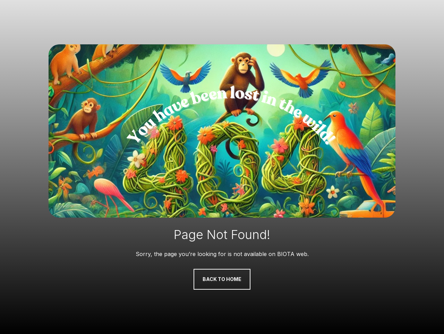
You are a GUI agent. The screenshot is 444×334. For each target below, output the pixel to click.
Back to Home (222, 279)
